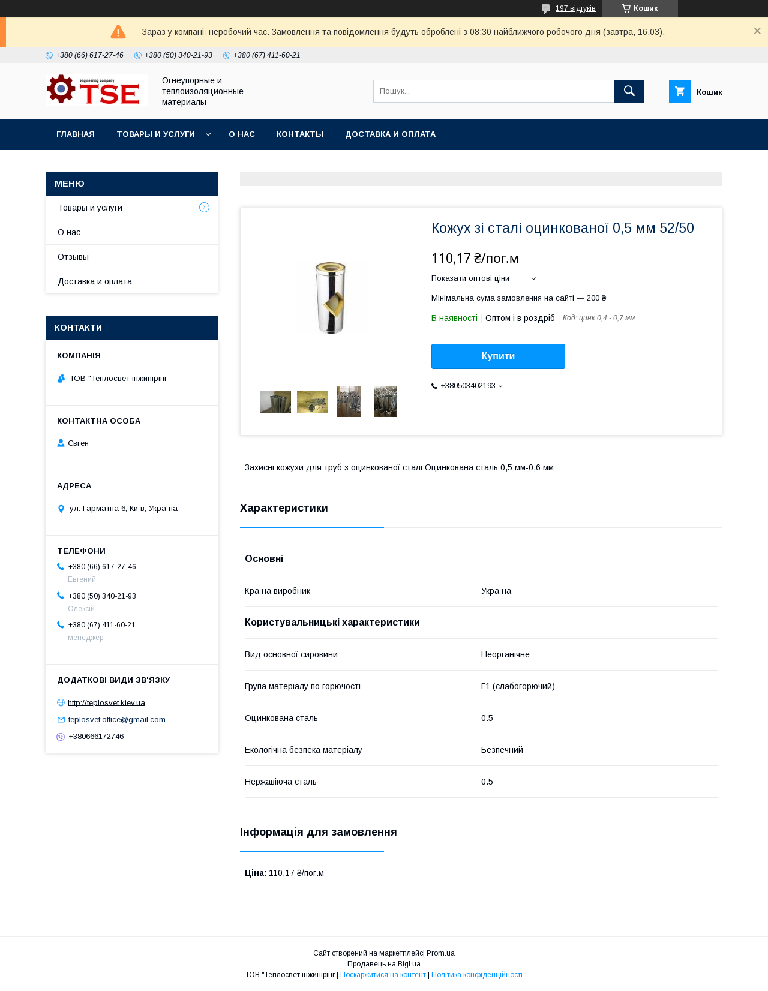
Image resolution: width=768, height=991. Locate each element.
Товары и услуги (155, 134)
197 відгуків (576, 8)
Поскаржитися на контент (383, 975)
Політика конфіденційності (477, 975)
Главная (75, 134)
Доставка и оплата (390, 134)
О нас (242, 134)
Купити (498, 356)
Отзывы (73, 257)
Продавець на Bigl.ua (384, 964)
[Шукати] (629, 91)
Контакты (300, 134)
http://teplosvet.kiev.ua (106, 702)
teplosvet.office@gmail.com (117, 719)
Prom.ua (441, 953)
